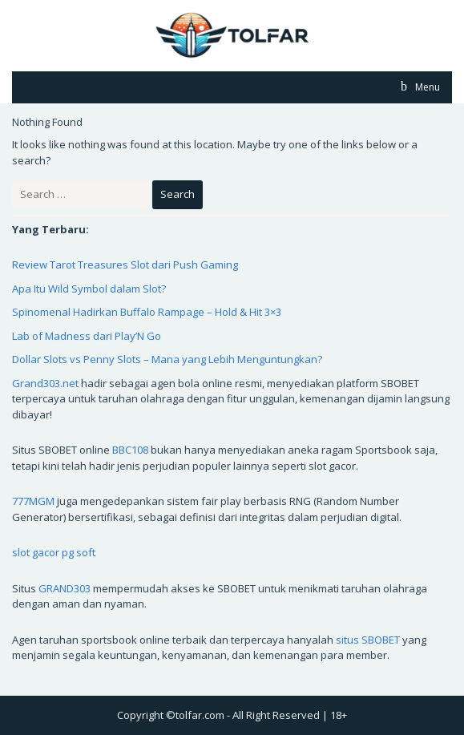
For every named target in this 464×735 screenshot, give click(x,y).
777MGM (33, 501)
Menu (426, 87)
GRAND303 (64, 588)
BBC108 (130, 449)
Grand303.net (45, 383)
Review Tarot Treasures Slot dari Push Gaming (125, 264)
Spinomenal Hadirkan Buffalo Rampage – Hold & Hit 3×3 (146, 312)
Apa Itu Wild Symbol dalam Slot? (89, 288)
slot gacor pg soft (53, 552)
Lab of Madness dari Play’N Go (86, 336)
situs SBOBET (368, 639)
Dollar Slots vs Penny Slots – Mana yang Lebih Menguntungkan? (167, 359)
